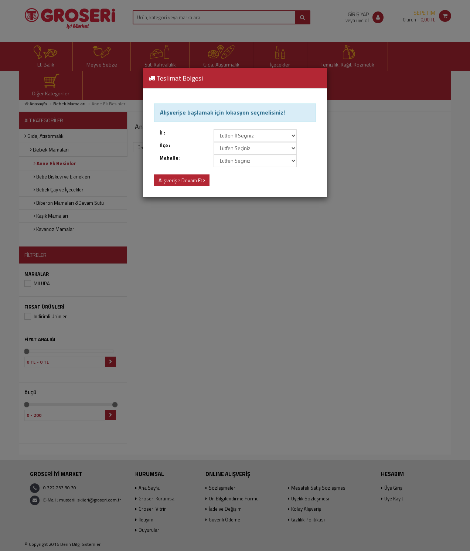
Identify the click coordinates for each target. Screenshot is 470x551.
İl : (162, 132)
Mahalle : (170, 157)
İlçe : (165, 145)
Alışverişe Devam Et (182, 180)
